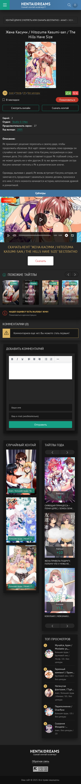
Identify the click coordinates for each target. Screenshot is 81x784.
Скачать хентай (60, 108)
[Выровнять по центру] (34, 359)
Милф (18, 92)
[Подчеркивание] (22, 359)
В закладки (11, 99)
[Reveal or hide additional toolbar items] (57, 359)
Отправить (40, 424)
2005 (20, 129)
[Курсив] (17, 359)
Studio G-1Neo (20, 121)
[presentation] (68, 274)
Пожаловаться (67, 99)
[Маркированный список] (46, 359)
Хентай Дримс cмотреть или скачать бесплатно (32, 20)
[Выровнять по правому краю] (39, 359)
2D (24, 92)
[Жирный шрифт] (12, 359)
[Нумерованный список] (51, 359)
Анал (63, 20)
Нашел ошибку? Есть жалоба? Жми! (28, 311)
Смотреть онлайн (20, 108)
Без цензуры (34, 92)
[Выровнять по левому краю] (29, 359)
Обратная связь (40, 761)
